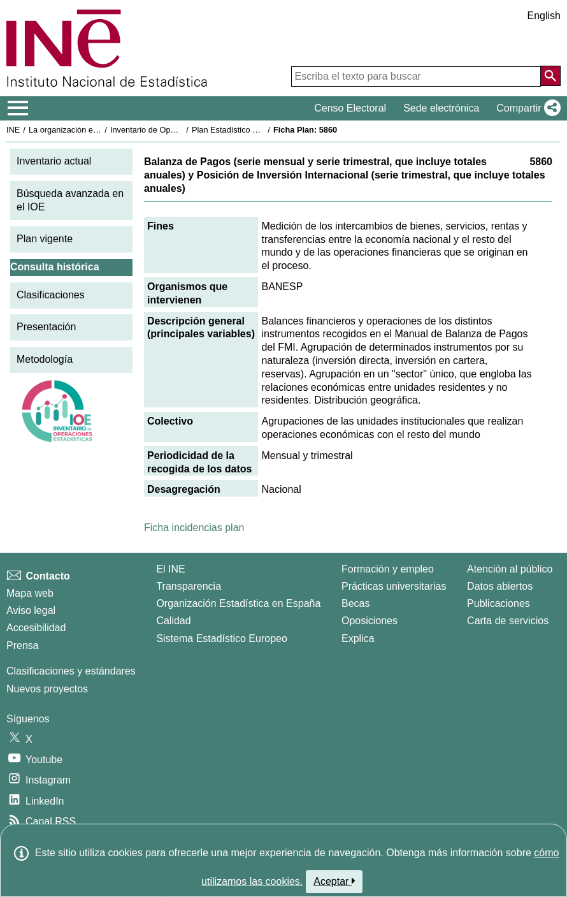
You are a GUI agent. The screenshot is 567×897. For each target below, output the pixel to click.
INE (13, 130)
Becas (355, 603)
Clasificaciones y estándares (71, 671)
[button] (526, 108)
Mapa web (30, 593)
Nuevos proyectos (47, 688)
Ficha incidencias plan (194, 527)
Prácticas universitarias (394, 586)
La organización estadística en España (99, 130)
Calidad (173, 620)
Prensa (22, 645)
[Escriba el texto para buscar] (416, 76)
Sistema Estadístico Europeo (221, 638)
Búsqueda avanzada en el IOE (70, 200)
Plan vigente (45, 238)
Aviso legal (30, 610)
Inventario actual (54, 161)
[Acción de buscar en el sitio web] (550, 76)
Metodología (45, 359)
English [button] (544, 15)
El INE (170, 569)
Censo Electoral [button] (350, 108)
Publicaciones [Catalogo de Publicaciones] (498, 603)
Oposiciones (369, 620)
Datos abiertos (500, 586)
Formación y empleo (387, 569)
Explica (358, 638)
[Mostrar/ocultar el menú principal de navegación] (18, 108)
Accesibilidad (36, 627)
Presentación (46, 326)
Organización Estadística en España (238, 603)
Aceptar (334, 881)
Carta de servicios (508, 620)
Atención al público (509, 569)
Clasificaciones (51, 294)
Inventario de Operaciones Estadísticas (181, 130)
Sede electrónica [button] (441, 108)
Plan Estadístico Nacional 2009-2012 (259, 130)
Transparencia (188, 586)
